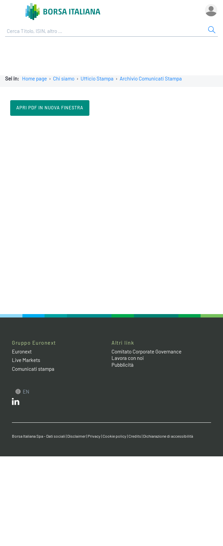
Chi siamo (63, 78)
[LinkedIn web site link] (15, 403)
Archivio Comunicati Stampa (151, 78)
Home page (34, 78)
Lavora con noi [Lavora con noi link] (128, 358)
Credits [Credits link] (134, 436)
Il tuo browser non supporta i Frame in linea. (111, 214)
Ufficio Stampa (97, 78)
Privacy (94, 436)
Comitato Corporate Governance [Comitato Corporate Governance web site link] (147, 351)
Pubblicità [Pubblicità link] (123, 365)
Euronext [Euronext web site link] (22, 351)
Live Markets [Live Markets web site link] (26, 360)
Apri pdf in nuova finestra (49, 107)
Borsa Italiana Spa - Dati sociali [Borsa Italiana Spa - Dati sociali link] (38, 436)
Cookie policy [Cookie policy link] (114, 436)
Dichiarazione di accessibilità (168, 436)
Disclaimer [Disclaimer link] (76, 436)
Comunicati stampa (33, 369)
